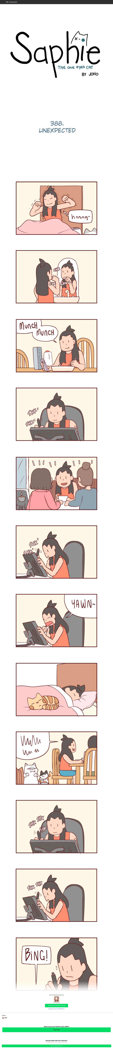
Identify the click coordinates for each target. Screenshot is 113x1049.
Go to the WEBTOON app (56, 1046)
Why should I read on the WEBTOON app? (56, 1008)
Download (56, 1030)
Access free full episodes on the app (56, 1005)
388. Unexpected (11, 2)
